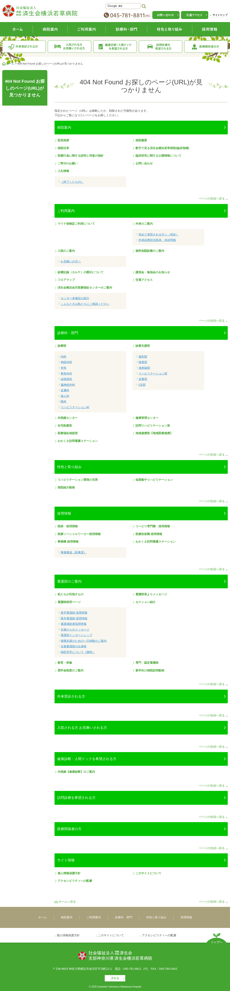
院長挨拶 (63, 140)
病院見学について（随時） (78, 652)
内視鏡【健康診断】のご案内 (76, 771)
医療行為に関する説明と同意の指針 (81, 155)
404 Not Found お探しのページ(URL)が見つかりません (25, 88)
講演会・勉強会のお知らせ (152, 272)
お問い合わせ (144, 163)
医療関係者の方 (206, 46)
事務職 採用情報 (68, 541)
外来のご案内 (144, 223)
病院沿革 (63, 148)
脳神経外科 (68, 384)
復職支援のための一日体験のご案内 (84, 640)
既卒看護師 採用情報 (74, 618)
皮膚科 (65, 390)
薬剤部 (143, 356)
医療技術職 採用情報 (148, 534)
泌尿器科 (66, 379)
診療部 (62, 345)
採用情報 (210, 29)
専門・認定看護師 (146, 662)
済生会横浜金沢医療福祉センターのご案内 (85, 287)
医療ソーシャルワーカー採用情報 (79, 534)
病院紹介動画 (66, 487)
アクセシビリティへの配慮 (75, 880)
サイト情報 (66, 860)
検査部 (143, 362)
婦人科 (65, 396)
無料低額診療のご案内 (149, 250)
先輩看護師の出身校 (74, 646)
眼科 (63, 401)
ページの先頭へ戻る (212, 198)
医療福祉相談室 (68, 433)
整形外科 (66, 373)
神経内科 (66, 362)
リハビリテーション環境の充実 (78, 479)
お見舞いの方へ (71, 261)
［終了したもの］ (72, 181)
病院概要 (141, 140)
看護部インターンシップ (76, 635)
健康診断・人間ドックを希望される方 (115, 46)
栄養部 (143, 379)
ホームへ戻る (67, 901)
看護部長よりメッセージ (151, 594)
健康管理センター (146, 417)
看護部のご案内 (69, 581)
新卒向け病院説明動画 (149, 670)
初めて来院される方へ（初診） (159, 234)
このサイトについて (148, 873)
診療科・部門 (126, 29)
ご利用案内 (87, 29)
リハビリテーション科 (75, 407)
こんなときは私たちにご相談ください (85, 303)
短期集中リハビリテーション (154, 479)
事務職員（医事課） (74, 552)
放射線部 (144, 367)
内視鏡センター (68, 417)
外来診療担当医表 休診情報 (157, 240)
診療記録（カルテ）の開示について (81, 272)
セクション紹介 (145, 602)
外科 (63, 367)
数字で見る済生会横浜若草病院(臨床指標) (162, 148)
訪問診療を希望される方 (160, 46)
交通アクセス (144, 279)
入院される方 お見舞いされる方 (82, 728)
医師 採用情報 (68, 526)
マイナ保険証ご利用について (76, 223)
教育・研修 (65, 662)
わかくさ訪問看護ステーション (78, 441)
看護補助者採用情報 (74, 623)
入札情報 (63, 171)
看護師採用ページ (69, 602)
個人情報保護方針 (69, 873)
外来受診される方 (24, 46)
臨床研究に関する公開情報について (158, 155)
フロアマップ (66, 279)
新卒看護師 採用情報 (74, 612)
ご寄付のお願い (68, 163)
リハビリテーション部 (153, 373)
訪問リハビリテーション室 (152, 425)
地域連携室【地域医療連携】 (154, 433)
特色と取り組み (169, 29)
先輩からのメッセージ (75, 629)
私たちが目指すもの (70, 594)
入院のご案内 (66, 250)
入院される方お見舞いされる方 (69, 46)
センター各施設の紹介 (75, 298)
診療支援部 (142, 345)
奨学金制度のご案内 (70, 670)
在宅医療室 (65, 425)
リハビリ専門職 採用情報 (152, 526)
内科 (63, 356)
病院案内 (50, 29)
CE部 (142, 384)
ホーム (17, 29)
